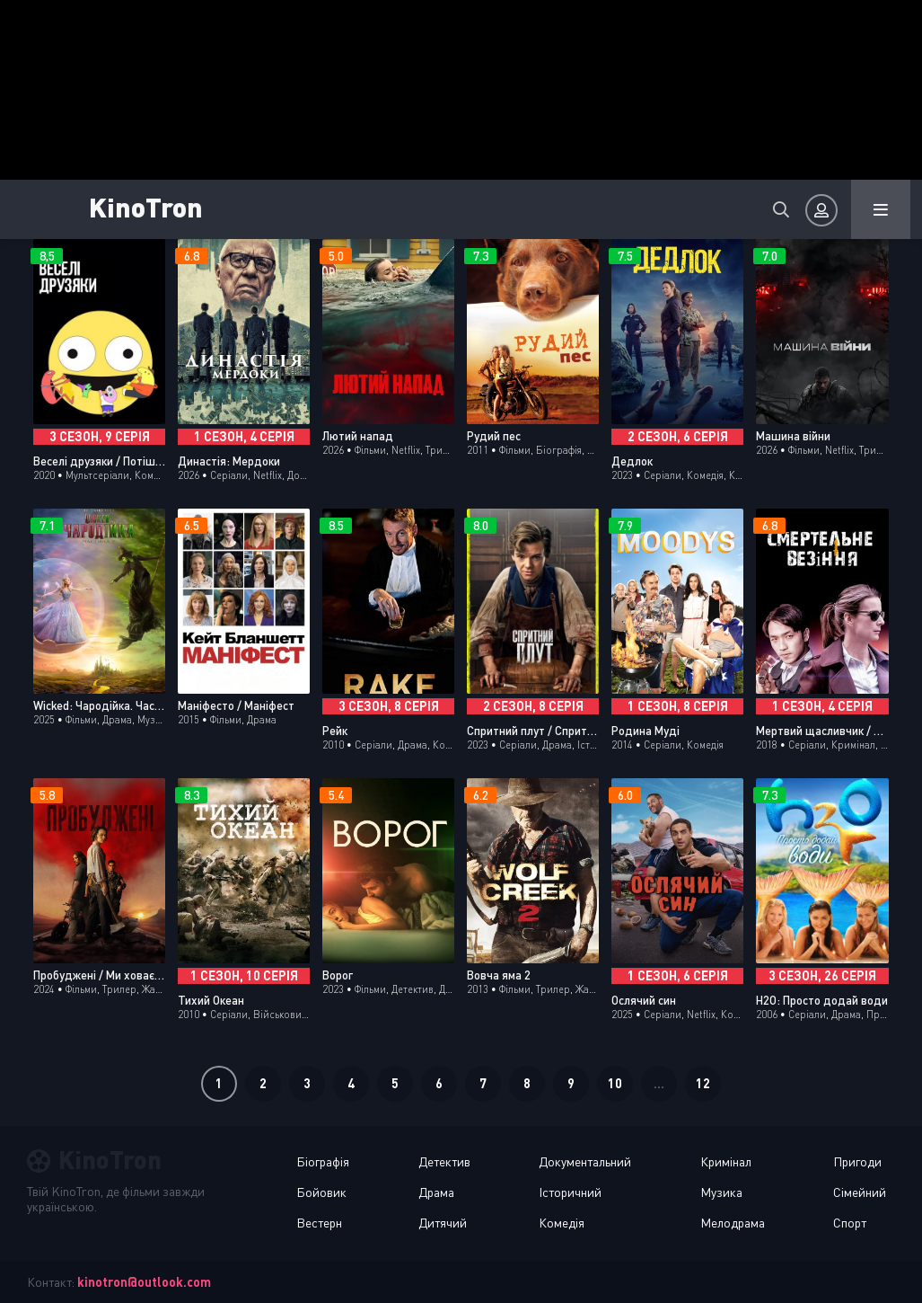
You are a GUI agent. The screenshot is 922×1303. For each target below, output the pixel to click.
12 (703, 1083)
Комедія (561, 1222)
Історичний (570, 1192)
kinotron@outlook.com (144, 1282)
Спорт (849, 1222)
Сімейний (859, 1192)
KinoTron (147, 206)
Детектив (444, 1161)
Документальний (585, 1161)
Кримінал (725, 1161)
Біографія (322, 1161)
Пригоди (857, 1161)
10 (615, 1083)
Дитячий (442, 1222)
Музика (721, 1192)
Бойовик (321, 1192)
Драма (436, 1192)
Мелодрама (732, 1222)
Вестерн (319, 1222)
